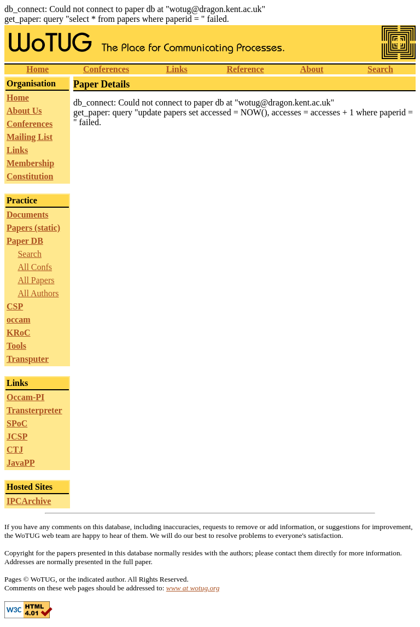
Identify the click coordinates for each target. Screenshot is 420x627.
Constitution (30, 176)
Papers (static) (33, 227)
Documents (27, 214)
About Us (24, 110)
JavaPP (21, 462)
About (312, 69)
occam (19, 319)
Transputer (28, 359)
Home (37, 69)
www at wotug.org (193, 588)
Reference (245, 69)
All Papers (36, 280)
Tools (16, 345)
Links (177, 69)
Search (380, 69)
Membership (30, 163)
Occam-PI (25, 397)
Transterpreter (34, 410)
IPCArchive (29, 501)
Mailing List (29, 137)
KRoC (19, 332)
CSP (15, 306)
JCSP (17, 436)
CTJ (15, 449)
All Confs (35, 267)
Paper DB (25, 240)
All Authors (38, 293)
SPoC (17, 423)
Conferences (106, 69)
